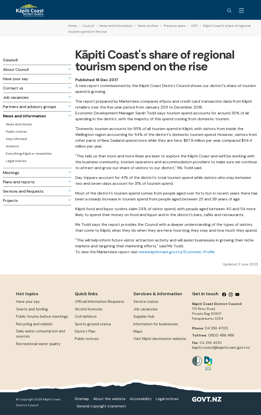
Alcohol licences (88, 309)
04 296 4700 (216, 328)
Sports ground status (93, 324)
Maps (137, 331)
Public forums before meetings (42, 316)
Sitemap (82, 398)
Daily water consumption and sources (40, 334)
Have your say (28, 301)
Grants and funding (32, 309)
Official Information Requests (99, 301)
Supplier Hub (143, 316)
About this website (109, 398)
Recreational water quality (38, 343)
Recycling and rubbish (34, 324)
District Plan (85, 331)
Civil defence (86, 316)
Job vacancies (145, 309)
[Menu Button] (241, 10)
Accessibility (141, 398)
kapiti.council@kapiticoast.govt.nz (221, 347)
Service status (145, 301)
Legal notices (167, 398)
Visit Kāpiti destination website (159, 338)
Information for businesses (155, 324)
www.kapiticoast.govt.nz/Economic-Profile (177, 251)
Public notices (87, 338)
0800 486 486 (221, 335)
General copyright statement (101, 406)
